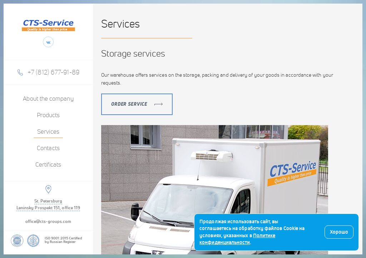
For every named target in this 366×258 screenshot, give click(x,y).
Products (48, 115)
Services (48, 132)
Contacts (48, 148)
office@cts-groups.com (48, 221)
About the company (48, 99)
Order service (137, 104)
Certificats (48, 165)
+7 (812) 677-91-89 (54, 72)
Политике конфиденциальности (237, 239)
